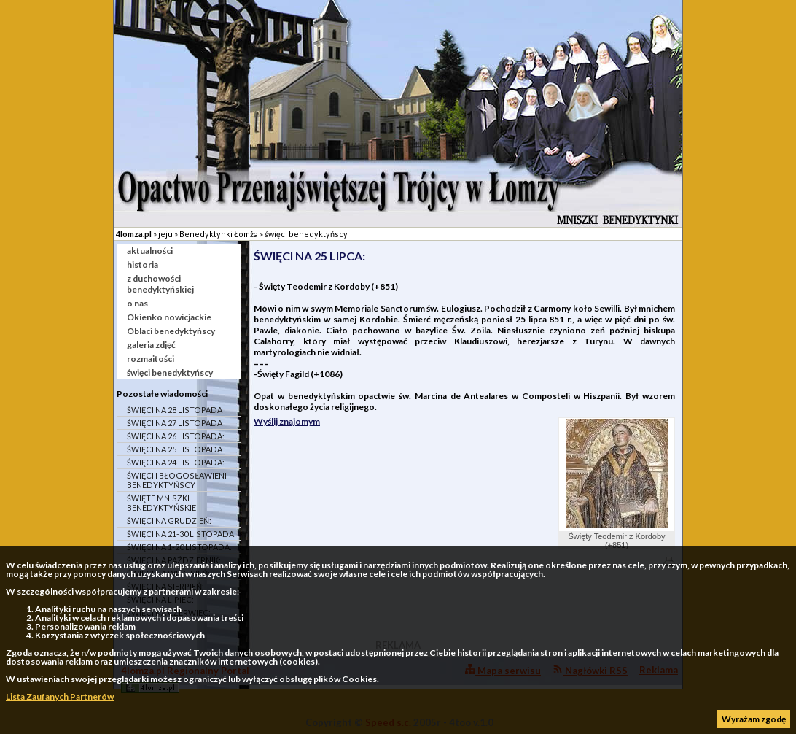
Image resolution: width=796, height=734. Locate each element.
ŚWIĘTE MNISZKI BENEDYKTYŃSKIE (161, 502)
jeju (165, 234)
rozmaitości (150, 358)
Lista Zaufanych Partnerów (60, 696)
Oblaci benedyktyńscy (171, 330)
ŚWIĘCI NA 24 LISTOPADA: (176, 462)
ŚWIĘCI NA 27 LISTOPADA (174, 423)
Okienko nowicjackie (169, 317)
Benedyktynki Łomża (218, 234)
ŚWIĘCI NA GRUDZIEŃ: (169, 520)
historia (142, 264)
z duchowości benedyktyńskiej (160, 284)
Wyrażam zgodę (754, 719)
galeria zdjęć (151, 344)
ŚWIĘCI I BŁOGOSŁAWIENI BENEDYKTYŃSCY (177, 480)
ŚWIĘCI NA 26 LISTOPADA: (176, 436)
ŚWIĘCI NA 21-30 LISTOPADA (180, 533)
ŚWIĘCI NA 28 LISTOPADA (174, 409)
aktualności (150, 250)
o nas (137, 303)
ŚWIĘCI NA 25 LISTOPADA (174, 449)
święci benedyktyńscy (306, 234)
